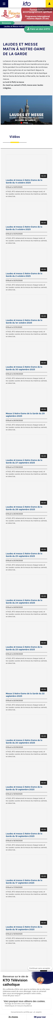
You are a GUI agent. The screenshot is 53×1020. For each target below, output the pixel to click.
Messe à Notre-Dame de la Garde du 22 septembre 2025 (25, 694)
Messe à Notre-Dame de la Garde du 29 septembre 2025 (25, 414)
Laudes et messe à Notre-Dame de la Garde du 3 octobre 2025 (24, 228)
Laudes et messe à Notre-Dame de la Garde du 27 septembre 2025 (24, 461)
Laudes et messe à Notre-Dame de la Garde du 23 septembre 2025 (24, 648)
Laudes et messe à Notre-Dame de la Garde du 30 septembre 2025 (24, 368)
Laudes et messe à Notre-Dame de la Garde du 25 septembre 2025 (24, 554)
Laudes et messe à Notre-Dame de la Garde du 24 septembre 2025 (24, 601)
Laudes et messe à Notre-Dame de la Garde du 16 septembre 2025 (24, 928)
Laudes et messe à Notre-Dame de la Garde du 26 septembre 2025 (24, 508)
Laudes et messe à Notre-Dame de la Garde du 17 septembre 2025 (24, 881)
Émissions (6, 23)
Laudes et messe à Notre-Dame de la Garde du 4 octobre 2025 (24, 181)
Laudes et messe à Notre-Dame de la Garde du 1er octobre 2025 (24, 321)
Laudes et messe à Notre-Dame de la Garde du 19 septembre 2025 (24, 788)
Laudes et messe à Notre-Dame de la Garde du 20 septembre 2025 (24, 741)
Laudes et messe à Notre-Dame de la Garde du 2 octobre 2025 (24, 274)
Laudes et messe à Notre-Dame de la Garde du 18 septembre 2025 (24, 834)
